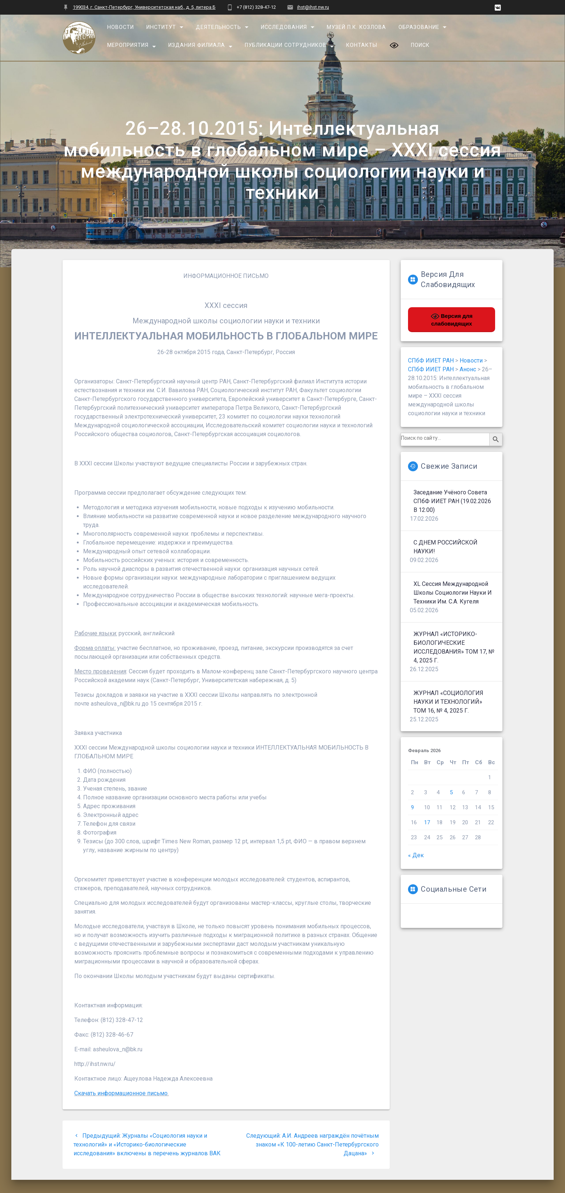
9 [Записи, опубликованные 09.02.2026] (412, 807)
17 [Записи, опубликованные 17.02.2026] (427, 822)
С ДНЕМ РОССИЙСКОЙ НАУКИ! (446, 547)
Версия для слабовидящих (452, 319)
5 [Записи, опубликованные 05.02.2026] (451, 792)
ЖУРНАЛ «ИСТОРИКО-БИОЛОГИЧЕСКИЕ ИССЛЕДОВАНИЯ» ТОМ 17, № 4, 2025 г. (454, 647)
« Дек (416, 855)
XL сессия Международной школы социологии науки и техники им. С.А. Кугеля (453, 592)
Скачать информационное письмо (121, 1093)
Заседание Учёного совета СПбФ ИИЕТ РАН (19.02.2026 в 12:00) (452, 501)
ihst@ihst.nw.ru (313, 7)
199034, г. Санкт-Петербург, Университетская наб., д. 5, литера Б (144, 7)
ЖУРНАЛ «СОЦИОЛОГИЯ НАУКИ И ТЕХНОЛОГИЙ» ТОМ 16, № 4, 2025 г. (448, 702)
